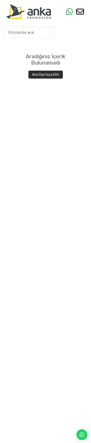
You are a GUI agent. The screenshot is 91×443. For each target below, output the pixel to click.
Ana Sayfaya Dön (45, 75)
